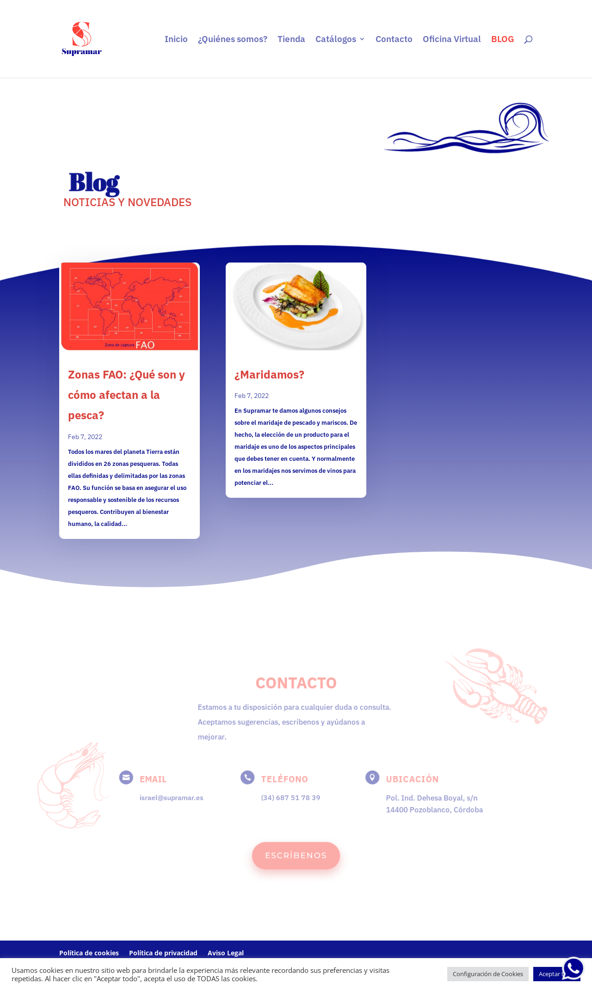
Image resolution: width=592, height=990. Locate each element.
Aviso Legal (226, 952)
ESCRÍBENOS (296, 852)
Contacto (394, 40)
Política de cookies (89, 952)
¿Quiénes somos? (232, 40)
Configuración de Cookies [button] (488, 974)
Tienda (291, 40)
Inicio (176, 40)
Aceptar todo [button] (557, 974)
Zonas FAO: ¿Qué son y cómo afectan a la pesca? (126, 394)
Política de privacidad (163, 952)
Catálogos (335, 40)
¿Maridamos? (269, 374)
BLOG (502, 40)
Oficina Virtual (452, 40)
